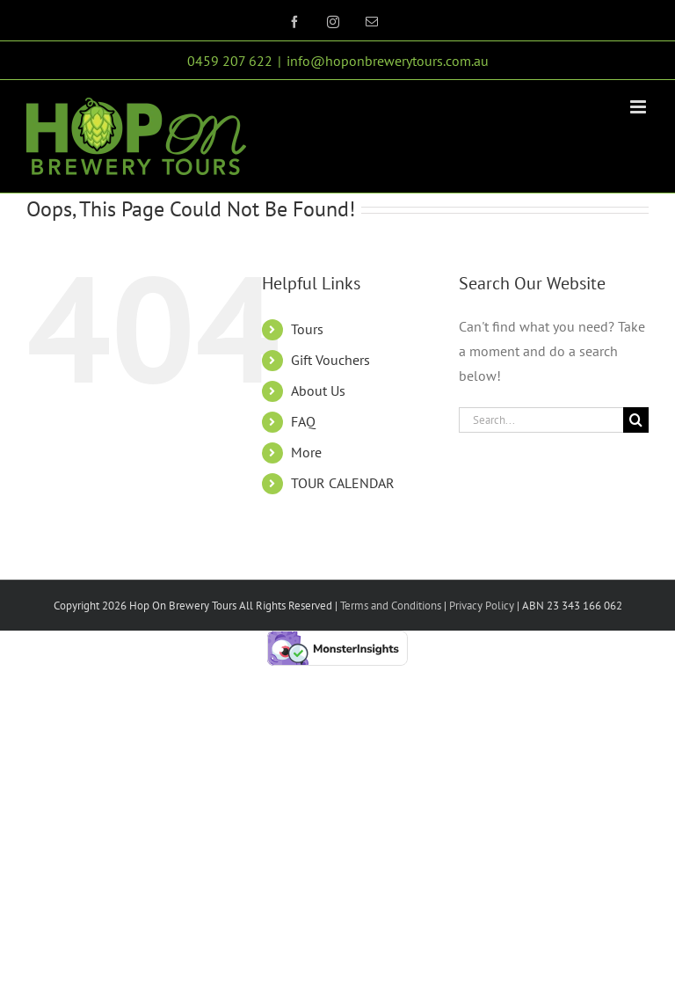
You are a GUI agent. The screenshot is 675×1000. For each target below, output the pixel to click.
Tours (307, 329)
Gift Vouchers (330, 360)
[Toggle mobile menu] (639, 107)
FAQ (303, 421)
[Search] (636, 420)
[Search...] (541, 420)
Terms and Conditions (390, 605)
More (306, 452)
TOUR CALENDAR (343, 483)
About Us (318, 390)
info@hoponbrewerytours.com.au (388, 60)
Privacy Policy (480, 605)
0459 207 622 (229, 60)
